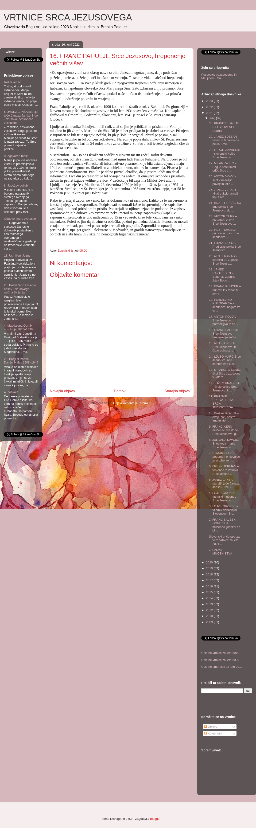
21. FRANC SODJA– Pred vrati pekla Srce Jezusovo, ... (225, 246)
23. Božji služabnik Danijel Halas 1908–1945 (21, 360)
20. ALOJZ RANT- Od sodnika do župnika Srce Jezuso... (223, 259)
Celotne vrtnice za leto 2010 (220, 653)
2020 (210, 562)
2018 (210, 574)
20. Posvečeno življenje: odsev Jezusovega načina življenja (20, 288)
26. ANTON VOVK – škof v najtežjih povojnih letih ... (222, 180)
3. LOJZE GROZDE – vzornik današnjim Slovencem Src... (223, 509)
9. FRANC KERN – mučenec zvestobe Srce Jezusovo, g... (223, 430)
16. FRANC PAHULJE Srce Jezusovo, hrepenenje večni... (224, 333)
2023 (210, 101)
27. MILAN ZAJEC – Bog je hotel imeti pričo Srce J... (222, 166)
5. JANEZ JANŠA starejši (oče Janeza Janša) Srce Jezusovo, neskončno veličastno (21, 117)
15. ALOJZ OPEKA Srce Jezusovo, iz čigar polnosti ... (222, 346)
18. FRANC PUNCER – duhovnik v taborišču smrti (225, 290)
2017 (210, 580)
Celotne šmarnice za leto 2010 (222, 666)
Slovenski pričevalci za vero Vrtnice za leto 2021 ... (224, 540)
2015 (210, 592)
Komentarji (213, 733)
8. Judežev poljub (16, 185)
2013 (210, 604)
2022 (210, 107)
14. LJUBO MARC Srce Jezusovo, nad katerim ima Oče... (225, 360)
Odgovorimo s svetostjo (20, 218)
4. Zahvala (11, 392)
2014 (210, 598)
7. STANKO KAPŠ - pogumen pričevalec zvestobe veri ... (224, 456)
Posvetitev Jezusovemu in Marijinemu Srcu (219, 76)
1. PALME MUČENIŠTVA (220, 551)
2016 (210, 586)
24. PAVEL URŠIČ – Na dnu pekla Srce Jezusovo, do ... (225, 206)
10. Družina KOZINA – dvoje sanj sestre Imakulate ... (224, 416)
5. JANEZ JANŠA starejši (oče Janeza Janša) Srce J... (224, 483)
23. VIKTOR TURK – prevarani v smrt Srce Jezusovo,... (223, 220)
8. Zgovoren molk (15, 156)
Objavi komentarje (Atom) (130, 403)
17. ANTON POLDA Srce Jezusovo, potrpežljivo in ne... (223, 320)
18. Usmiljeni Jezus (17, 255)
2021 (210, 113)
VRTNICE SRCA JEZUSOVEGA (68, 17)
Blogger (155, 818)
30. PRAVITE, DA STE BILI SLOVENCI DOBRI (224, 126)
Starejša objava (177, 391)
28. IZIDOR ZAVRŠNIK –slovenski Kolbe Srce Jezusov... (224, 153)
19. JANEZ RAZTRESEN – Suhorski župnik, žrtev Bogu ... (222, 275)
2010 (210, 616)
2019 (210, 568)
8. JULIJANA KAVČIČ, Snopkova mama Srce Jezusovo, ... (224, 443)
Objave (210, 726)
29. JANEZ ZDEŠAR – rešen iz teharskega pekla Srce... (224, 140)
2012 (210, 610)
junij (213, 118)
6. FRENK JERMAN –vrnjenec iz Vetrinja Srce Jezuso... (223, 470)
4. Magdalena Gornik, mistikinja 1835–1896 (18, 327)
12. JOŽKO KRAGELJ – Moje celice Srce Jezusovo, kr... (224, 386)
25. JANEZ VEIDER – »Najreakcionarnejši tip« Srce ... (224, 193)
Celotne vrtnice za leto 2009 (220, 660)
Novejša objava (62, 391)
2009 (210, 622)
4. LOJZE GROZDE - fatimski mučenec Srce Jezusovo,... (223, 496)
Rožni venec (12, 82)
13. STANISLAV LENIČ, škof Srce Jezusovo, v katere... (225, 373)
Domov (119, 391)
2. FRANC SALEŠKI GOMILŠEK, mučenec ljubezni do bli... (224, 525)
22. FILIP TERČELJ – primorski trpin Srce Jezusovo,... (224, 233)
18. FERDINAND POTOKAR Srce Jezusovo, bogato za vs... (224, 305)
